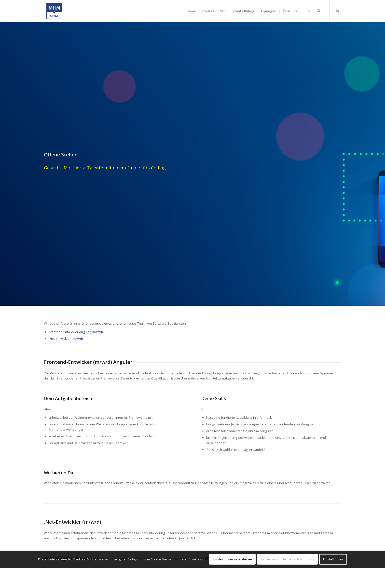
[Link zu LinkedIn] (337, 10)
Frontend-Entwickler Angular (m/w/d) (76, 332)
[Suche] (318, 11)
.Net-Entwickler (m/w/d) (66, 338)
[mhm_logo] (54, 11)
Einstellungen (333, 559)
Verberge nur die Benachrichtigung (287, 559)
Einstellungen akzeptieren (232, 559)
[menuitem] (191, 11)
